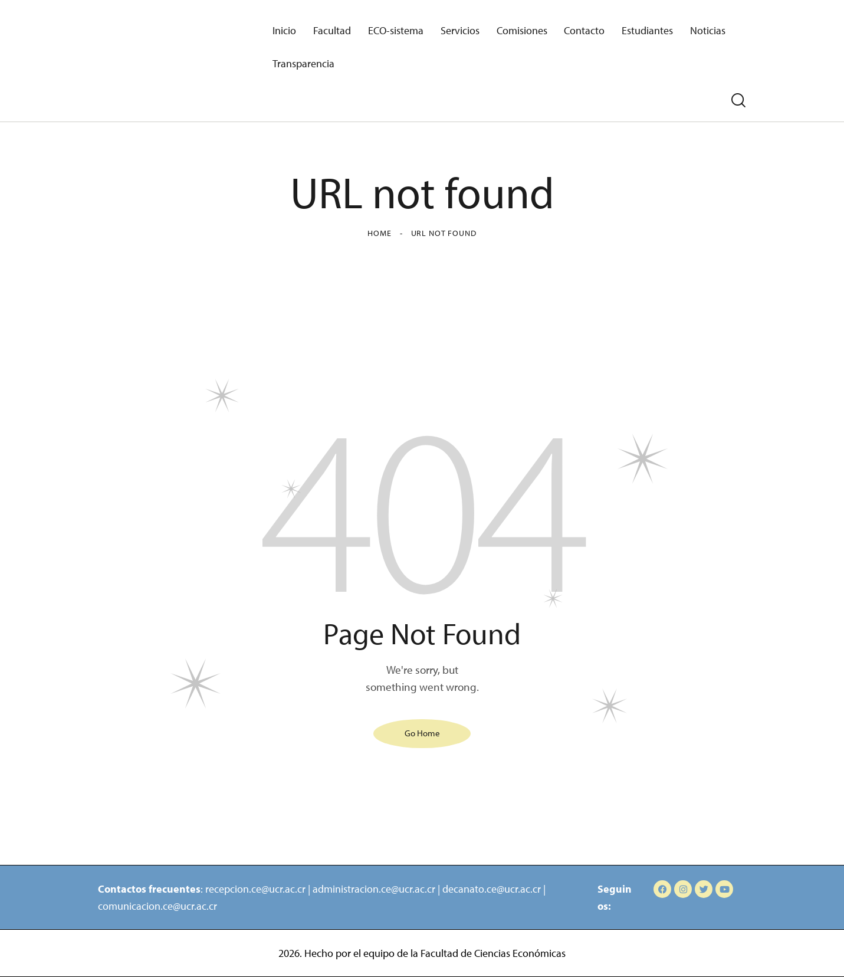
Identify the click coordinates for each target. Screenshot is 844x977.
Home (379, 233)
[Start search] (738, 100)
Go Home (422, 733)
